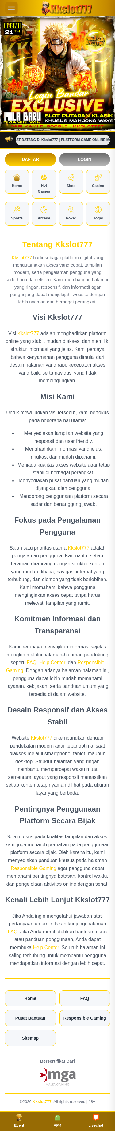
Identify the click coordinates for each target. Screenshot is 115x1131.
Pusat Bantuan (30, 1018)
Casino (98, 181)
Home (17, 181)
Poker (71, 213)
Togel (98, 213)
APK (57, 1121)
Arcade (44, 213)
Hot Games (44, 184)
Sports (17, 213)
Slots (71, 181)
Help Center (52, 662)
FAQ (31, 662)
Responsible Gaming (33, 868)
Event (19, 1121)
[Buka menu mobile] (11, 8)
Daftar (30, 159)
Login (84, 159)
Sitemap (30, 1038)
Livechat (95, 1121)
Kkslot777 (22, 257)
